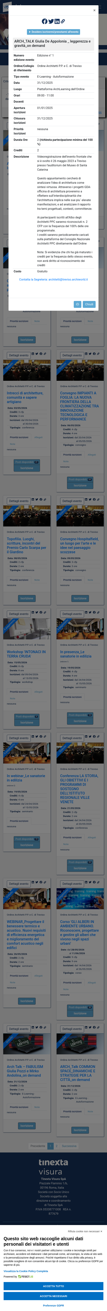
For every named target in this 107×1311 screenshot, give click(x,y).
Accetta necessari (53, 1296)
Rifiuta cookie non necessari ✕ (85, 1231)
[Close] (94, 10)
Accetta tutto (53, 1286)
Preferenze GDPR (53, 1305)
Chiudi (89, 304)
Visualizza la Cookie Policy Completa (26, 1271)
